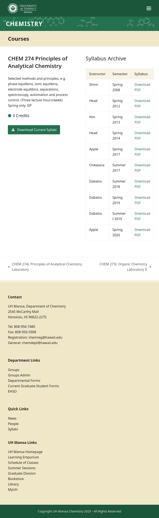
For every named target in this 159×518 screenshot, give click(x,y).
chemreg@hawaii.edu (45, 337)
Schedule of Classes (23, 462)
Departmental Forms (24, 380)
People (13, 423)
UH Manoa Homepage (25, 451)
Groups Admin (19, 375)
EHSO (12, 391)
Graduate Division (22, 473)
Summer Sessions (21, 468)
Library (13, 484)
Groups (13, 369)
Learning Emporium (23, 457)
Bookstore (16, 478)
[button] (149, 8)
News (12, 418)
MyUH (12, 489)
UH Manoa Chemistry (68, 511)
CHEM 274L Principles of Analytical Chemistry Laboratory (45, 267)
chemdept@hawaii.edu (40, 342)
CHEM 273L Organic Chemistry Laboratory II (120, 267)
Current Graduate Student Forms (33, 386)
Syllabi (13, 429)
